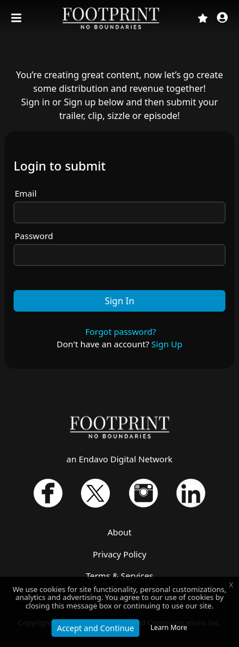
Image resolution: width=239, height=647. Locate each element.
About (120, 532)
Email (26, 193)
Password (34, 235)
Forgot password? (120, 331)
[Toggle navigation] (17, 18)
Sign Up (166, 344)
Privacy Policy (120, 554)
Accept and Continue (95, 628)
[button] (222, 18)
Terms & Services (119, 575)
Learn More (169, 627)
